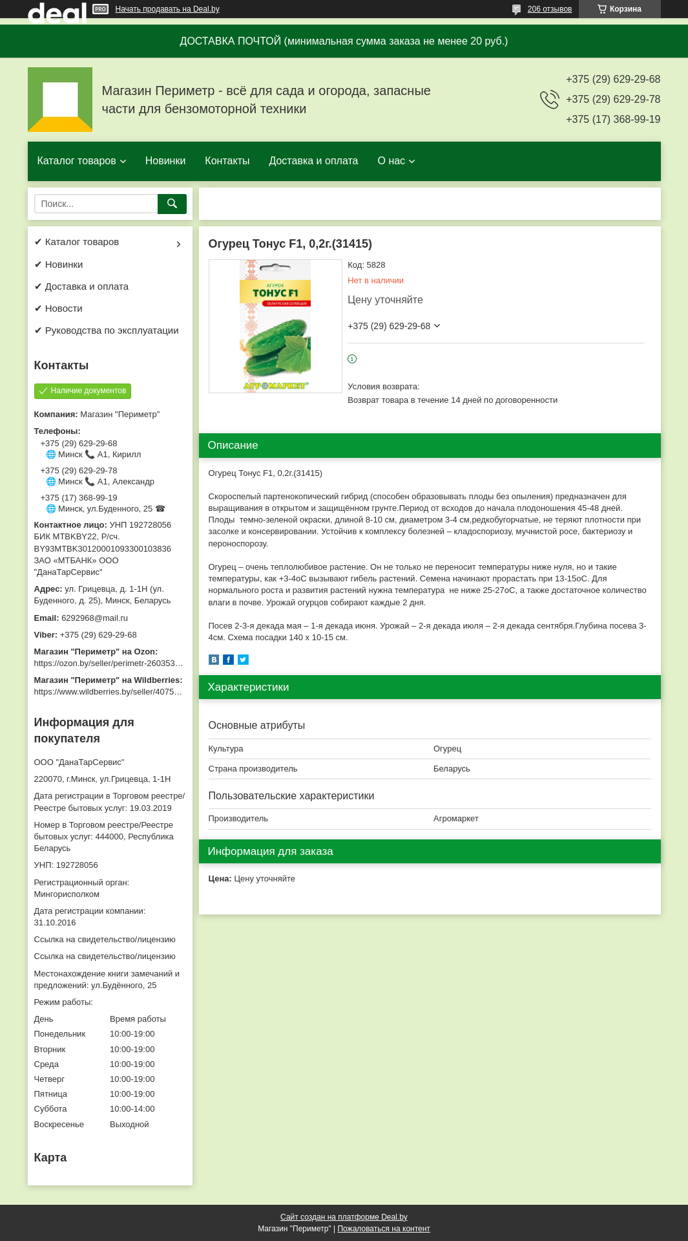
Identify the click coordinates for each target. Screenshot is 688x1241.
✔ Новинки (58, 264)
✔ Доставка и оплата (81, 286)
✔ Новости (58, 308)
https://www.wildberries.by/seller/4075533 (111, 691)
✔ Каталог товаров (77, 241)
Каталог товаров (76, 160)
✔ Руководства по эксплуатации (106, 330)
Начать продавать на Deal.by (168, 9)
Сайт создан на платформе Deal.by (344, 1217)
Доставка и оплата (313, 160)
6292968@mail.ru (94, 618)
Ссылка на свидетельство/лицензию (105, 939)
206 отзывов (550, 9)
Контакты (227, 160)
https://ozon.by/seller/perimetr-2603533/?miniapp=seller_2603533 (156, 663)
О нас (391, 160)
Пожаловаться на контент (383, 1228)
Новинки (165, 160)
